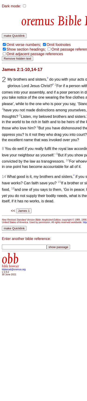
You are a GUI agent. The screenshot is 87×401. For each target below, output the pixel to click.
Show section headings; (26, 49)
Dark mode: (11, 6)
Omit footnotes (59, 45)
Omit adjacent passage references (34, 54)
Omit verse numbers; (23, 45)
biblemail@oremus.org (14, 269)
